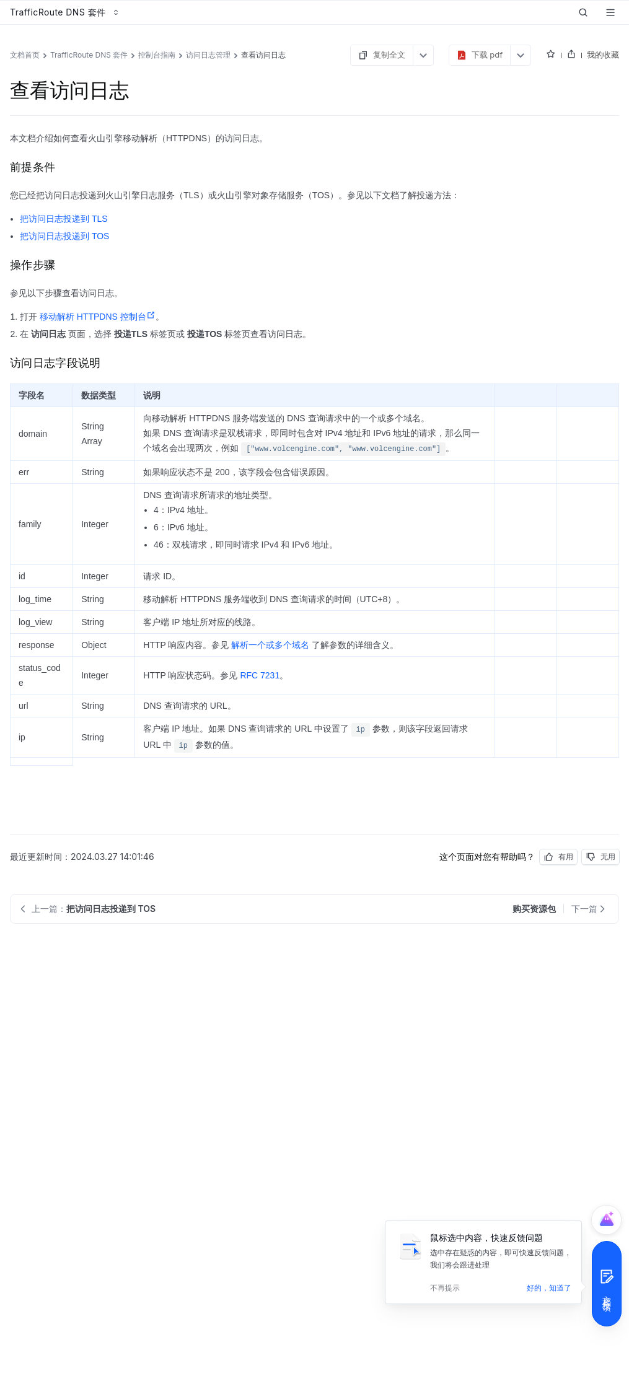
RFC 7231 (259, 675)
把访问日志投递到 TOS (64, 236)
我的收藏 (603, 54)
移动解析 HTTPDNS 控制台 (98, 317)
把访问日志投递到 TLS (64, 219)
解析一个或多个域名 (270, 645)
